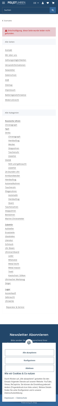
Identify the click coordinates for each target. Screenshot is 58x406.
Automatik (13, 195)
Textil (10, 271)
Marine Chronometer (14, 218)
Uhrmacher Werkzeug (15, 279)
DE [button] (34, 2)
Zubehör (12, 156)
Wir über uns (11, 55)
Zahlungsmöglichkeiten (15, 60)
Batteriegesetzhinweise (15, 95)
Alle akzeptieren (29, 353)
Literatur (9, 240)
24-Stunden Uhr (12, 171)
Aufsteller (9, 228)
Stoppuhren (13, 148)
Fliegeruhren (11, 191)
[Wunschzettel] (47, 3)
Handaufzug (13, 140)
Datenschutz (21, 398)
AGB (7, 80)
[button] (42, 3)
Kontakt (8, 50)
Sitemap (9, 85)
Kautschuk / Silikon (16, 275)
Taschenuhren (11, 207)
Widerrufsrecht (12, 100)
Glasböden (10, 236)
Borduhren (10, 214)
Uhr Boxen (10, 248)
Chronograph (11, 125)
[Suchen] (26, 10)
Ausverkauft (10, 293)
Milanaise (12, 259)
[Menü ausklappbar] (3, 1)
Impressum (9, 398)
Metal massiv (14, 267)
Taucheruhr (10, 187)
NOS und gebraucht (17, 164)
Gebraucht (10, 297)
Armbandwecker (12, 175)
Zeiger (8, 283)
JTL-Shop (33, 402)
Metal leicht (13, 263)
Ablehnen (29, 368)
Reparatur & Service (15, 307)
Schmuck (9, 244)
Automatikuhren (12, 183)
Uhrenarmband (12, 252)
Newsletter (10, 70)
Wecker (11, 144)
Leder (10, 256)
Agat (7, 128)
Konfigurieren (29, 360)
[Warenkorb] (53, 3)
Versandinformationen (15, 65)
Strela (7, 132)
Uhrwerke (9, 301)
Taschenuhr (13, 152)
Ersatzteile (10, 232)
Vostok (8, 160)
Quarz (11, 203)
